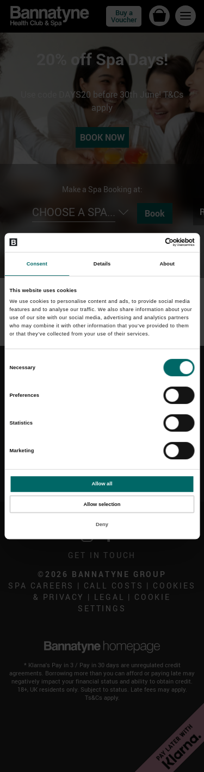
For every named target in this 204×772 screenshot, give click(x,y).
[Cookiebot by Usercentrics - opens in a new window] (148, 242)
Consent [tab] (37, 264)
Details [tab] (102, 264)
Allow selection (101, 504)
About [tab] (167, 264)
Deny (102, 524)
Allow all (102, 483)
